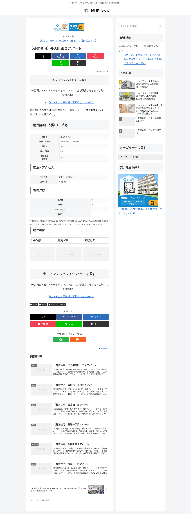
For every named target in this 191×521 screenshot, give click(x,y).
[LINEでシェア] (89, 56)
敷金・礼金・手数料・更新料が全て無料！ (71, 95)
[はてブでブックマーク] (62, 56)
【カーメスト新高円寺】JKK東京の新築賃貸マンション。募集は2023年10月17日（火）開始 (143, 59)
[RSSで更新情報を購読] (72, 332)
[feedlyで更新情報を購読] (66, 332)
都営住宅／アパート (57, 297)
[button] (102, 56)
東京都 (42, 297)
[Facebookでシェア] (49, 56)
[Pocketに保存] (76, 56)
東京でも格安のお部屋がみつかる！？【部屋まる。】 (68, 40)
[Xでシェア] (36, 56)
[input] (140, 26)
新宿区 (33, 297)
